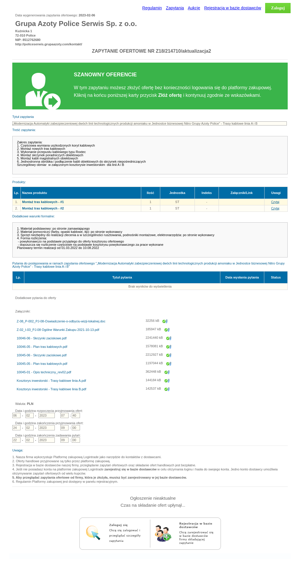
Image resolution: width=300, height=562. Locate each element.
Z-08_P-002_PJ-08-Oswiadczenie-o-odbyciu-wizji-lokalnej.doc (61, 321)
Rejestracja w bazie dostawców (232, 8)
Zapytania (175, 8)
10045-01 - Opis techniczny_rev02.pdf (44, 372)
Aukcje (194, 8)
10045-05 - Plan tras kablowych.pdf (42, 363)
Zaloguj (278, 8)
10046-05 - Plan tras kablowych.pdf (42, 346)
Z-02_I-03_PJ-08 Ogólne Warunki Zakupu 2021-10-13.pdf (58, 329)
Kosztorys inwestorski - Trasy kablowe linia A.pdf (51, 380)
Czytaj (275, 202)
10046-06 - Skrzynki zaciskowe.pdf (42, 338)
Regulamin (152, 8)
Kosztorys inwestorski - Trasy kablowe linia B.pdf (51, 389)
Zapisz (165, 323)
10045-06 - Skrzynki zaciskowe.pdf (42, 355)
